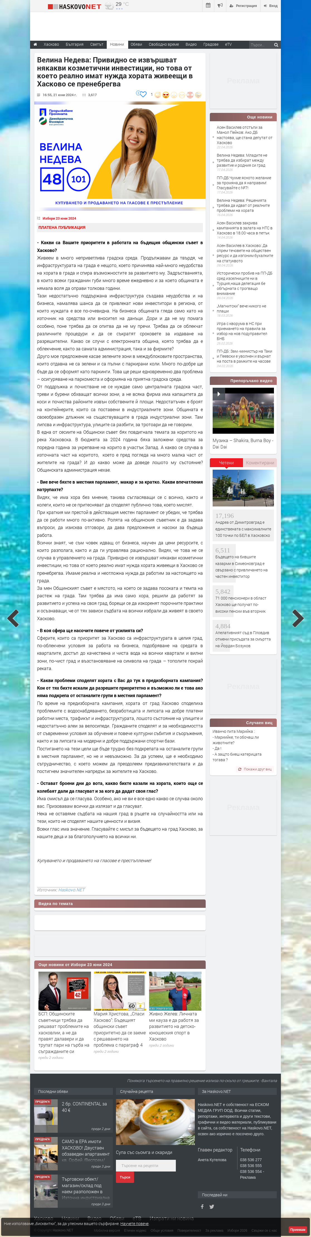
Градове (210, 44)
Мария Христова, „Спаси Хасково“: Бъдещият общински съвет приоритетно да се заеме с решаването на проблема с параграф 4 (175, 1029)
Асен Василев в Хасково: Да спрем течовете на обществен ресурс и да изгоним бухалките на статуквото (245, 253)
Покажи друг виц (254, 769)
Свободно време (164, 44)
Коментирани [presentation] (260, 462)
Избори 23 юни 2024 (59, 218)
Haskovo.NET (71, 889)
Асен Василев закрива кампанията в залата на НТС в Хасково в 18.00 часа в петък (245, 228)
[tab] (226, 464)
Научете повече (134, 1223)
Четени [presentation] (226, 462)
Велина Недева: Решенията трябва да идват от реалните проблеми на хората (243, 205)
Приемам (297, 1230)
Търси (125, 1177)
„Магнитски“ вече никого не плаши (241, 308)
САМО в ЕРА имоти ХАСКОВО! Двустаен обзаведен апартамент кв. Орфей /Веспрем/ (86, 1188)
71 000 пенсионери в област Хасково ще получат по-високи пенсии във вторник (240, 604)
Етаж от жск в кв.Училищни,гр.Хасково (87, 1106)
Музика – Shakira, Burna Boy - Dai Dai (243, 443)
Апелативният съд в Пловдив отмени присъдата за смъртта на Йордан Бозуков (243, 639)
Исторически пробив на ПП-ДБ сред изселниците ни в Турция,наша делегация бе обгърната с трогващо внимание (245, 283)
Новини (117, 44)
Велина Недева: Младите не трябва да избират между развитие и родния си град (242, 160)
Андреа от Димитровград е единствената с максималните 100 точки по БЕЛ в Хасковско (243, 529)
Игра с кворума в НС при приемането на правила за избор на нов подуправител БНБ (242, 331)
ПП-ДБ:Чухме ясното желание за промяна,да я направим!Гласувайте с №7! (244, 182)
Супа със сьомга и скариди (144, 1152)
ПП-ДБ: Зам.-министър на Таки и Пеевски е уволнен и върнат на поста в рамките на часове (244, 356)
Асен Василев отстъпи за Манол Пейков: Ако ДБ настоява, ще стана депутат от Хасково (245, 135)
